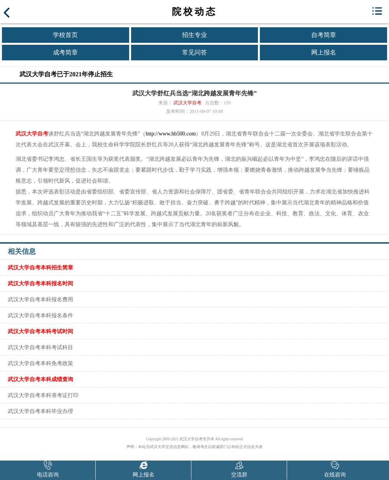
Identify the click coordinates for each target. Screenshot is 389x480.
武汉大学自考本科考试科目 (40, 347)
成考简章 (65, 52)
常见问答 (194, 52)
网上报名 (323, 52)
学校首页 (65, 35)
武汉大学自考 (187, 102)
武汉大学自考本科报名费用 (40, 299)
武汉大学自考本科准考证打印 (43, 395)
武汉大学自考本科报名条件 (40, 315)
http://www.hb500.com (170, 134)
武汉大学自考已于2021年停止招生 (66, 74)
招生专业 (194, 35)
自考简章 (323, 35)
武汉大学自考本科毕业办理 (40, 411)
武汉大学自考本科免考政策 (40, 363)
